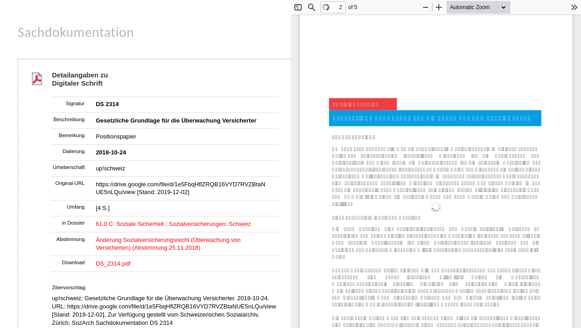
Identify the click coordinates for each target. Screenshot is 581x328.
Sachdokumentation (76, 32)
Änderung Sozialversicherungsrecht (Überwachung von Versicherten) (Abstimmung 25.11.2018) (168, 243)
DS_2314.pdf (113, 263)
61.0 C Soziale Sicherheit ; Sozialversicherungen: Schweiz (173, 223)
